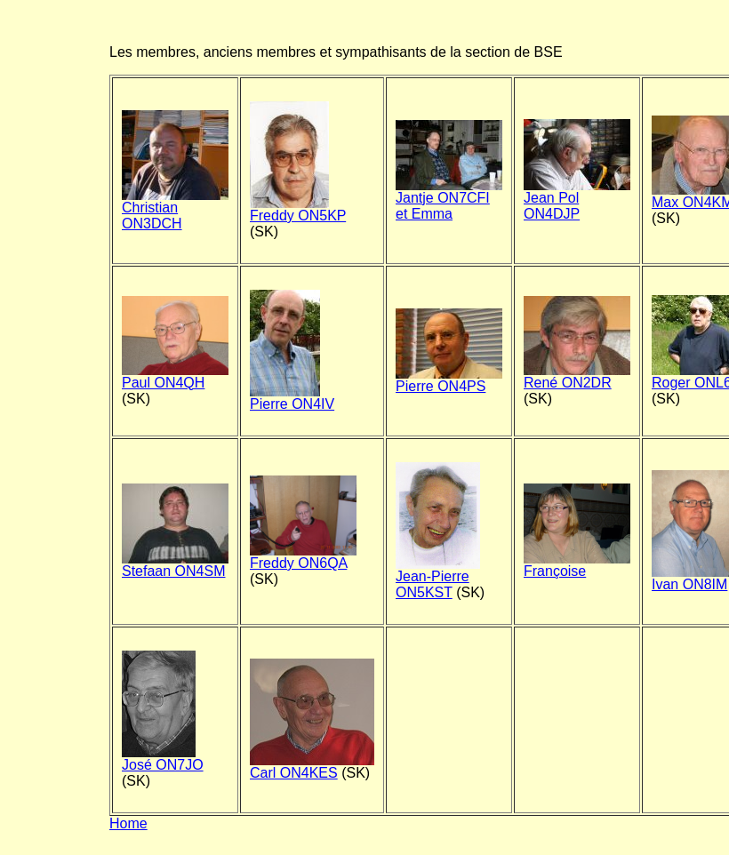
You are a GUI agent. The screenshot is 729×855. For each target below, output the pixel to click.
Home (128, 823)
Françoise (577, 565)
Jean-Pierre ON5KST (438, 578)
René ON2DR (577, 376)
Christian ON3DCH (175, 209)
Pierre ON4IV (292, 398)
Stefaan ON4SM (175, 565)
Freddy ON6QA (303, 557)
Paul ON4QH (175, 376)
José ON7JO (163, 758)
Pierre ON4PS (449, 380)
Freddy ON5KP (298, 209)
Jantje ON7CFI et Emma (449, 199)
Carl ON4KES (312, 766)
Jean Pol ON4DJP (577, 199)
